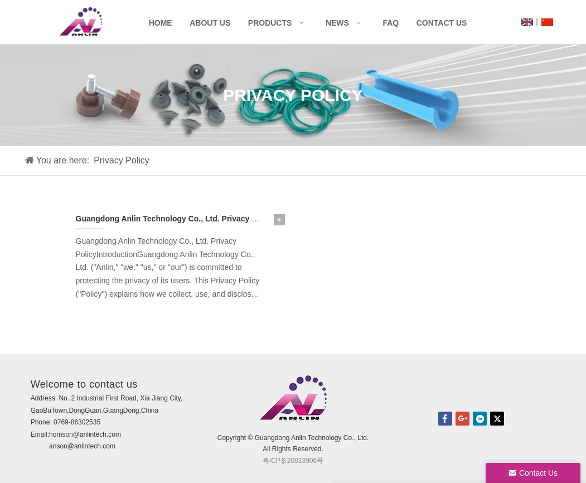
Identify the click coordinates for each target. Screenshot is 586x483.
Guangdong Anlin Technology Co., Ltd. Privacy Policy (175, 218)
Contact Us (442, 22)
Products (270, 22)
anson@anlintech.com (82, 446)
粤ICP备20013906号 (293, 461)
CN (547, 22)
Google (462, 419)
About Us (210, 22)
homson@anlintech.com (85, 434)
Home (160, 22)
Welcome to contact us (84, 384)
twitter (497, 419)
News (337, 22)
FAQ (390, 22)
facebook (445, 419)
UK (527, 22)
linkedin (480, 419)
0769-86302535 (77, 422)
